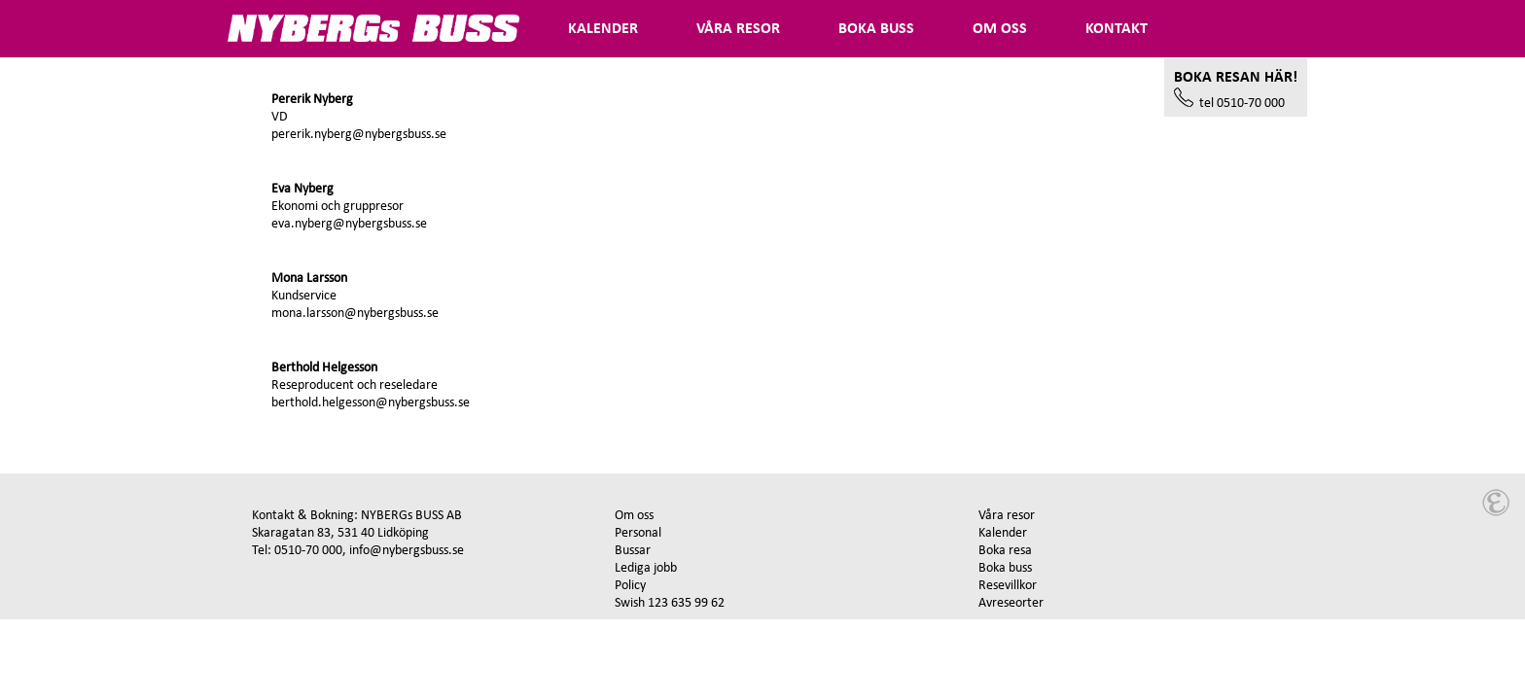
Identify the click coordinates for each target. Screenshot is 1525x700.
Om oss (634, 515)
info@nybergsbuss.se (406, 550)
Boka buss (1005, 568)
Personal (638, 533)
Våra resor (1006, 515)
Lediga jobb (646, 568)
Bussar (633, 550)
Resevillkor (1007, 585)
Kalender (1002, 533)
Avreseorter (1011, 603)
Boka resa (1005, 550)
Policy (630, 585)
